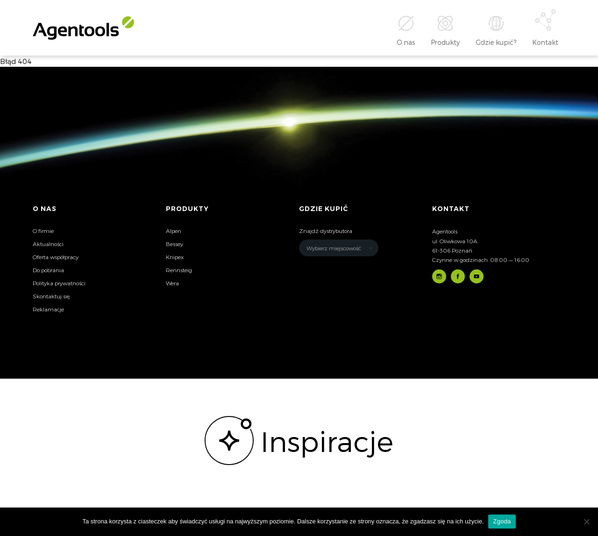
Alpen (173, 230)
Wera (172, 283)
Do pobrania (48, 270)
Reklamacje (48, 309)
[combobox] (338, 248)
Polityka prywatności (59, 283)
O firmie (43, 230)
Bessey (174, 243)
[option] (299, 440)
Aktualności (48, 243)
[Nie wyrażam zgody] (586, 521)
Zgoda (502, 521)
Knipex (175, 257)
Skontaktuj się (51, 296)
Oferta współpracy (55, 257)
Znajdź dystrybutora (325, 230)
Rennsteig (179, 270)
